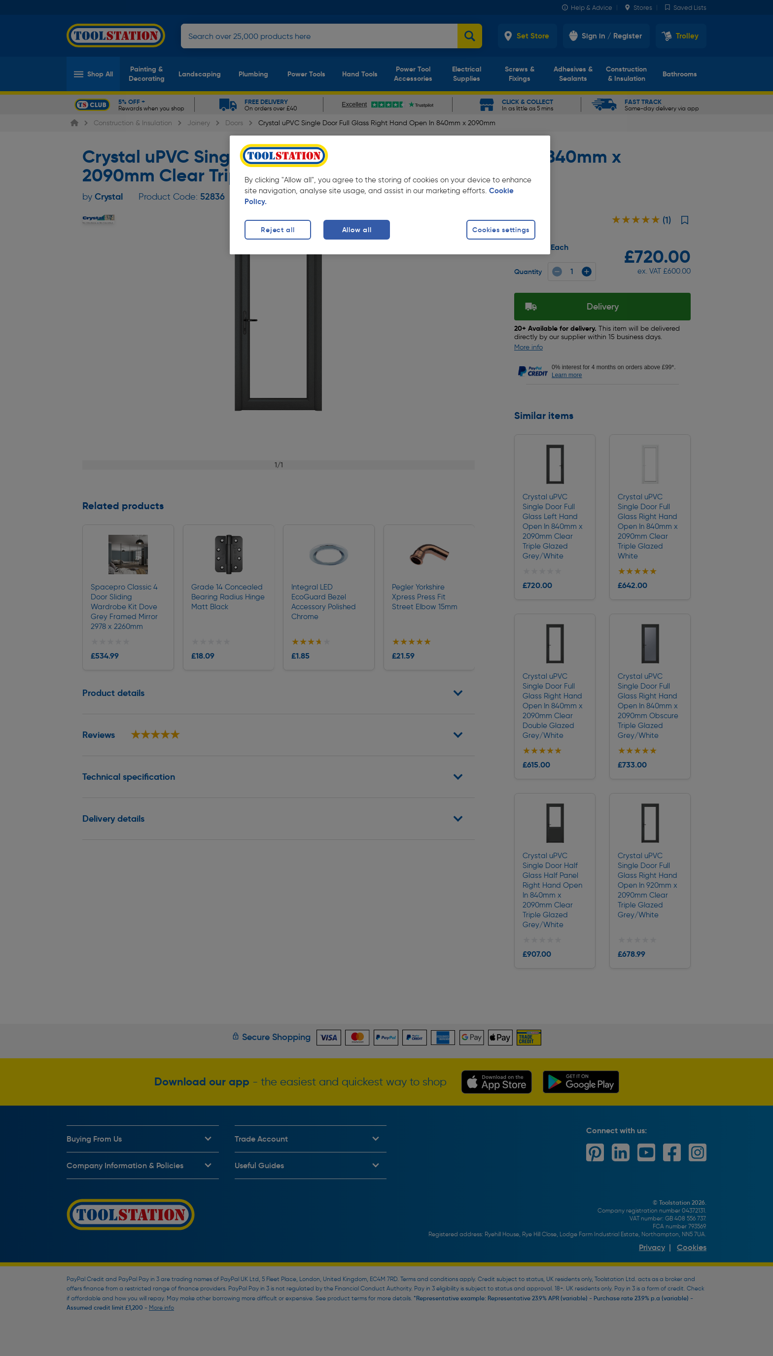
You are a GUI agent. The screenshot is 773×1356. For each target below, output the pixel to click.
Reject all (277, 229)
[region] (390, 195)
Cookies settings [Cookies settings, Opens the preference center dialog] (500, 229)
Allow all (356, 229)
